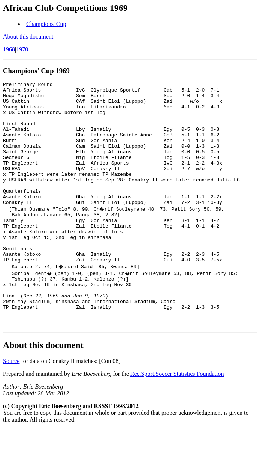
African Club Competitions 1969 (65, 8)
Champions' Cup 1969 (36, 71)
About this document (28, 36)
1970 (22, 49)
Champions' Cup (46, 24)
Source (11, 406)
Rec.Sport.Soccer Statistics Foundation (177, 419)
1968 (9, 49)
